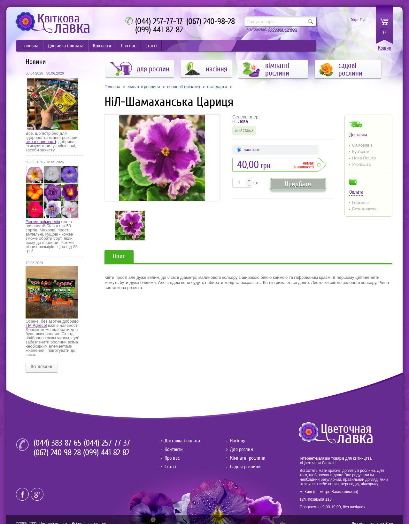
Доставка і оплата (65, 46)
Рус (363, 20)
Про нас (128, 46)
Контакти (102, 46)
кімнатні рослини (143, 87)
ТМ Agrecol (36, 325)
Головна (30, 46)
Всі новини (41, 366)
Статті (151, 46)
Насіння (237, 441)
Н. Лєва (240, 121)
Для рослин (241, 449)
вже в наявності (41, 141)
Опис (119, 256)
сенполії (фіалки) (183, 87)
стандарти (217, 87)
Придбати (298, 184)
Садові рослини (245, 467)
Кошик (384, 48)
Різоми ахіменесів (43, 221)
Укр (354, 20)
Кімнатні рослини (248, 458)
